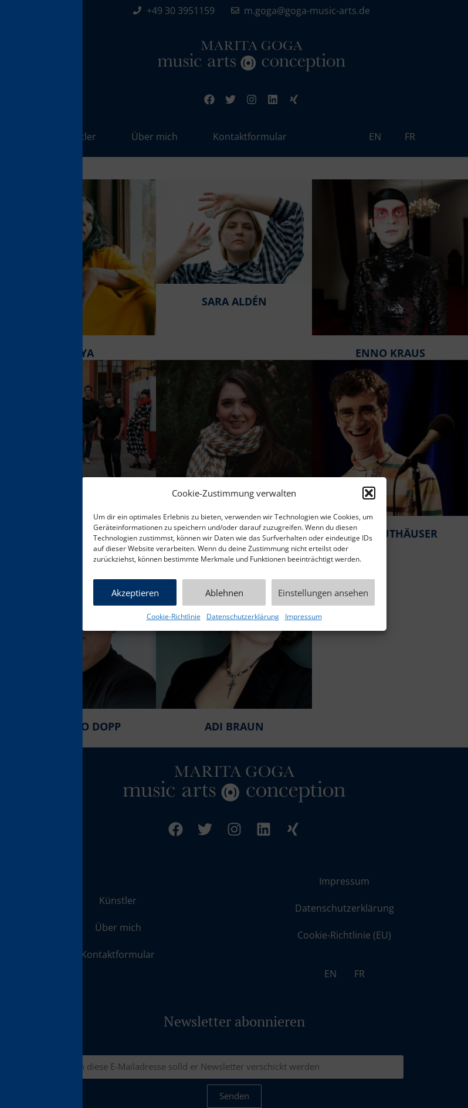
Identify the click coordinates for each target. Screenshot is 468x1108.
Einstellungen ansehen (323, 593)
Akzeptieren (135, 593)
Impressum (303, 616)
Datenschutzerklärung (242, 616)
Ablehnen (224, 593)
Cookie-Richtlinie (174, 616)
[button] (369, 493)
